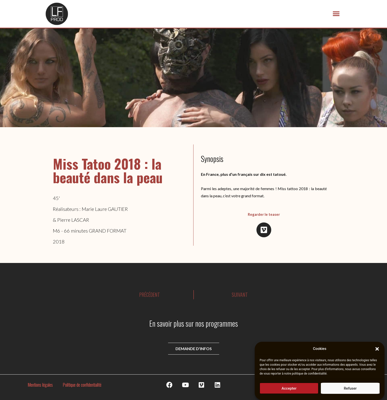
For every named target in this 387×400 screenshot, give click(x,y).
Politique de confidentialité (82, 384)
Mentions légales (40, 384)
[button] (377, 350)
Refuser (350, 390)
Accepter (289, 390)
